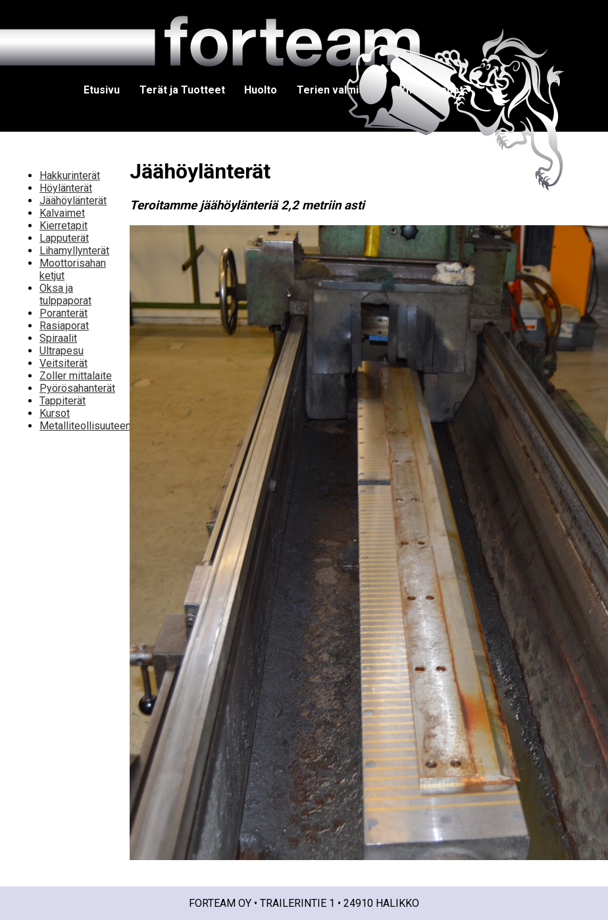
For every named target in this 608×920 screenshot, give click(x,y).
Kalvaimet (62, 213)
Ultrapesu (61, 350)
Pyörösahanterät (77, 388)
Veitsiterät (63, 363)
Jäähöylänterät (73, 200)
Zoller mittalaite (75, 375)
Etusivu (102, 90)
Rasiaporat (64, 325)
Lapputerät (64, 238)
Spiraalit (58, 338)
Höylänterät (65, 188)
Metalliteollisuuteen (85, 425)
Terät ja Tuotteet (182, 90)
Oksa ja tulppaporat (65, 294)
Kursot (54, 413)
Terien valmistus (338, 90)
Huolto (260, 90)
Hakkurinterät (69, 175)
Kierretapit (63, 225)
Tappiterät (62, 400)
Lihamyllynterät (74, 250)
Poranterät (63, 313)
